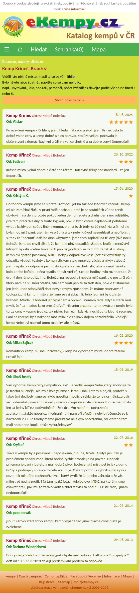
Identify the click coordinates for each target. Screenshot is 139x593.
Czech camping (30, 576)
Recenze (94, 576)
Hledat (39, 49)
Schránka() (69, 49)
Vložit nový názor (69, 100)
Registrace (47, 582)
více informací (75, 9)
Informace (112, 576)
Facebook (78, 576)
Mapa (99, 49)
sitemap (64, 582)
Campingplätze (56, 576)
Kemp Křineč (18, 115)
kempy (11, 576)
